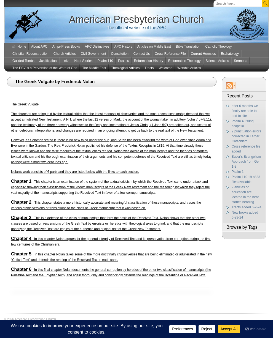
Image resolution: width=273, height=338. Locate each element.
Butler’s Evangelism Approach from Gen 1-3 (246, 161)
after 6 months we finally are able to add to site (245, 111)
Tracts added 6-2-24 (246, 207)
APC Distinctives (97, 46)
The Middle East (94, 68)
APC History (123, 46)
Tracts (149, 68)
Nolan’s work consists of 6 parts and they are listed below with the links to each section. (75, 172)
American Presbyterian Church (136, 19)
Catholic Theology (218, 46)
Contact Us (141, 54)
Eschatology (230, 54)
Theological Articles (125, 68)
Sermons (240, 61)
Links (65, 61)
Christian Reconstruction (30, 54)
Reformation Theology (184, 61)
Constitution (119, 54)
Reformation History (148, 61)
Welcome (165, 68)
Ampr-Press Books (66, 46)
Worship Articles (189, 68)
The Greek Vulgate (25, 104)
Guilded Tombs (23, 61)
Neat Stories (83, 61)
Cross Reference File (170, 54)
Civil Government (93, 54)
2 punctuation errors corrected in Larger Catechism (246, 136)
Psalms (123, 61)
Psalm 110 (105, 61)
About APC (39, 46)
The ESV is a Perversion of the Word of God (44, 68)
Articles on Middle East (154, 46)
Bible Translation (188, 46)
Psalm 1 (237, 172)
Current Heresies (203, 54)
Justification (48, 61)
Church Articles (64, 54)
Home (21, 46)
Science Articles (217, 61)
